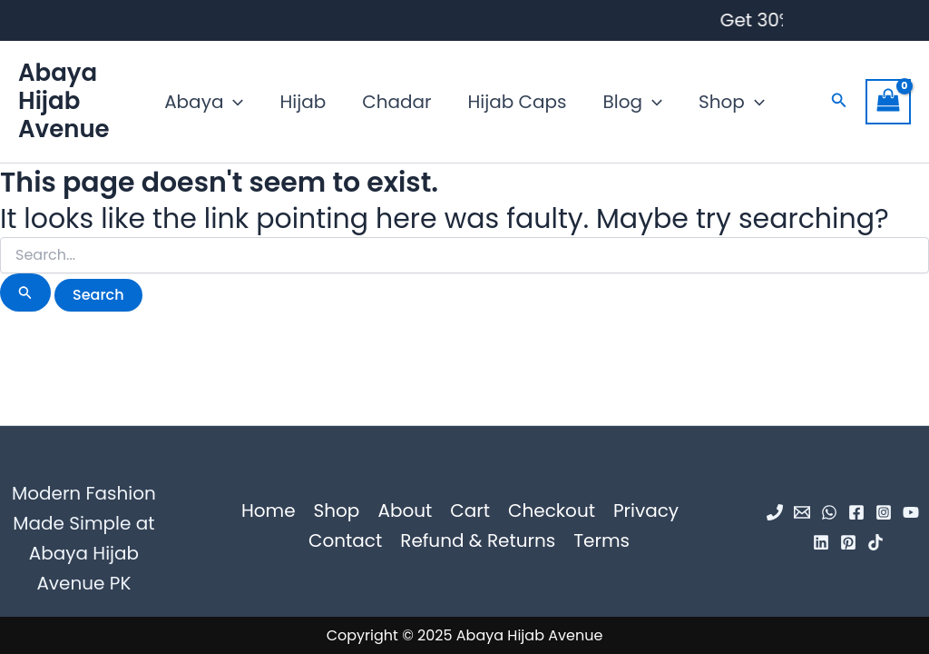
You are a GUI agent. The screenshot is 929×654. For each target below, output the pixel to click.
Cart (470, 510)
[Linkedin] (821, 542)
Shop (732, 101)
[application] (233, 101)
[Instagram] (883, 512)
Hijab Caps (516, 101)
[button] (839, 101)
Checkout (551, 510)
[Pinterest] (848, 542)
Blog (633, 101)
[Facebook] (856, 512)
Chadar (396, 101)
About (404, 510)
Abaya (203, 101)
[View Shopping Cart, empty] (888, 101)
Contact (345, 540)
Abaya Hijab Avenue (64, 100)
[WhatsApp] (829, 512)
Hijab (302, 101)
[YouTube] (911, 512)
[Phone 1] (775, 512)
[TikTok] (875, 542)
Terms (601, 540)
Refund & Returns (477, 540)
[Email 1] (802, 512)
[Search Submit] (25, 292)
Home (268, 510)
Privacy (646, 510)
